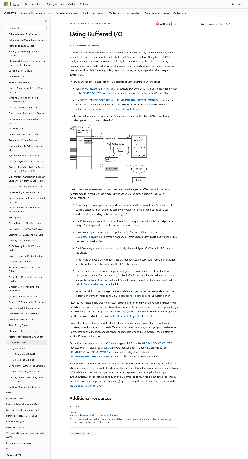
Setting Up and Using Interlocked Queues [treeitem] (25, 42)
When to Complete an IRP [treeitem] (21, 71)
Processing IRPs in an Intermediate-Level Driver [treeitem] (26, 268)
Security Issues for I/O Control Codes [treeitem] (27, 244)
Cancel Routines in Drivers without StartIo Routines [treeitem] (25, 198)
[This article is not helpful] (230, 24)
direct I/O (106, 347)
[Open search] (233, 4)
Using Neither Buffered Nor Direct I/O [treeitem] (27, 354)
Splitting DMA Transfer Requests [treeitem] (24, 375)
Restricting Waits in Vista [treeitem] (21, 308)
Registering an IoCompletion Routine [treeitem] (26, 102)
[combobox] (25, 27)
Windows (85, 23)
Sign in (241, 4)
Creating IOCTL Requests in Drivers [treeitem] (26, 223)
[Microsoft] (6, 4)
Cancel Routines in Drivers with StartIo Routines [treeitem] (27, 188)
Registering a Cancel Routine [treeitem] (23, 129)
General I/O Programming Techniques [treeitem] (27, 291)
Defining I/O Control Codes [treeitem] (22, 229)
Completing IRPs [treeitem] (17, 65)
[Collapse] (46, 21)
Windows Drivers (103, 23)
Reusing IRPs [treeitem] (15, 206)
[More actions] (175, 23)
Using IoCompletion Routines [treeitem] (23, 96)
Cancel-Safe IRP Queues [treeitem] (20, 59)
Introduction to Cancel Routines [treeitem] (24, 123)
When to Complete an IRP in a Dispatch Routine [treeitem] (23, 88)
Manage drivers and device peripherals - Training (94, 415)
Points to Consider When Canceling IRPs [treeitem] (26, 136)
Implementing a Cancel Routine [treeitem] (24, 181)
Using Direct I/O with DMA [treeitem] (22, 343)
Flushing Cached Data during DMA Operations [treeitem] (26, 368)
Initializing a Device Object (156, 93)
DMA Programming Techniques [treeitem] (24, 360)
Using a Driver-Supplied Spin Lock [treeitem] (25, 175)
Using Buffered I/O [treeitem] (18, 331)
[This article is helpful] (227, 24)
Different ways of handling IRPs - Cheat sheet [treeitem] (24, 277)
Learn (73, 23)
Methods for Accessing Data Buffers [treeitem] (26, 325)
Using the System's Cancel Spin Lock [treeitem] (27, 150)
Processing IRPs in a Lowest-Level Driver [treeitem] (25, 258)
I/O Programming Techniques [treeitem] (23, 285)
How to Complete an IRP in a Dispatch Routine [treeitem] (27, 79)
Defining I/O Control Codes (126, 108)
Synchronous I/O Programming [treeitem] (24, 297)
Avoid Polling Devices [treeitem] (19, 314)
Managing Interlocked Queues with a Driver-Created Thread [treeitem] (27, 52)
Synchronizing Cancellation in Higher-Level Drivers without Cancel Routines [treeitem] (27, 167)
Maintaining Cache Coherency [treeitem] (23, 320)
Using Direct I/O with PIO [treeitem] (21, 348)
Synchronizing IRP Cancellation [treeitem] (24, 144)
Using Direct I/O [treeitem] (17, 337)
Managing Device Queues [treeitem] (21, 34)
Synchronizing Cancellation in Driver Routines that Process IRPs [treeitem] (26, 158)
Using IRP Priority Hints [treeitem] (20, 250)
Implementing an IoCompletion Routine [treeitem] (24, 110)
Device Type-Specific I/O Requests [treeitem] (25, 212)
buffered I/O (122, 57)
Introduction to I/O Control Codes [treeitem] (25, 217)
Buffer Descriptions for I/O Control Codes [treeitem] (25, 237)
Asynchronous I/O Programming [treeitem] (25, 302)
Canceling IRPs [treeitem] (16, 117)
